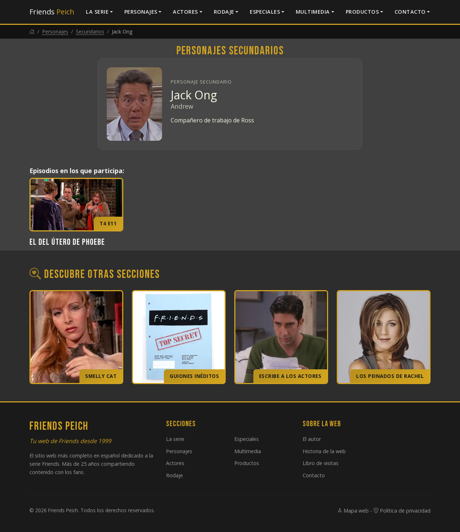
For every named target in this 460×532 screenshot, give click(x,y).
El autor (312, 439)
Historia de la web (324, 451)
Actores (185, 11)
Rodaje (224, 11)
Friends (51, 12)
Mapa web (353, 510)
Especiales (265, 11)
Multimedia (313, 11)
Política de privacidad (402, 510)
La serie (97, 11)
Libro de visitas (321, 463)
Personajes (140, 11)
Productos (362, 11)
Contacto (410, 11)
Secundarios (90, 31)
